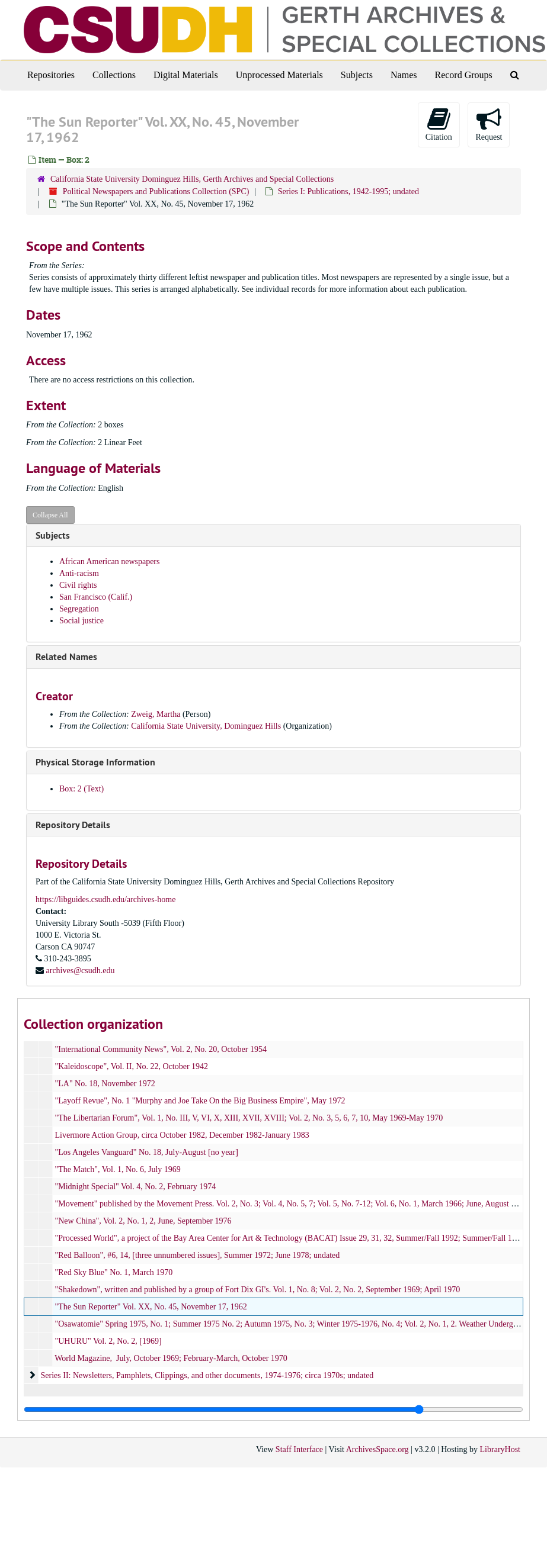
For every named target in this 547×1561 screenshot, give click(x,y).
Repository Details (73, 825)
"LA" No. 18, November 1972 (105, 1083)
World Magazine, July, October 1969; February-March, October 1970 (171, 1358)
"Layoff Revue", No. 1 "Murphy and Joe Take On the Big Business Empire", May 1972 (200, 1100)
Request (488, 124)
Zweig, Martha (155, 714)
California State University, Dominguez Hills (206, 726)
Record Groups (463, 75)
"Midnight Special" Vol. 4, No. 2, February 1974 (135, 1186)
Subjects (357, 75)
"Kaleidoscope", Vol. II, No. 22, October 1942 (132, 1066)
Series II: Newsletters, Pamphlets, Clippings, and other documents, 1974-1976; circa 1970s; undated (207, 1375)
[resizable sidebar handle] (273, 1409)
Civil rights (78, 585)
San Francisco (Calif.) (95, 597)
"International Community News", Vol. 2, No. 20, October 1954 (161, 1049)
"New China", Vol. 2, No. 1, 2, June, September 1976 (143, 1220)
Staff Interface (299, 1449)
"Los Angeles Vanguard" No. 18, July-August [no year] (146, 1152)
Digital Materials (185, 75)
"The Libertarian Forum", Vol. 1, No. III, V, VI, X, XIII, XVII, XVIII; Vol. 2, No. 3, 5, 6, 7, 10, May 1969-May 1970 (249, 1117)
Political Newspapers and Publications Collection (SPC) (156, 191)
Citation (439, 124)
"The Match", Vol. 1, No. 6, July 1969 (118, 1169)
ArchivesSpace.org (377, 1449)
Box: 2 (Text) (81, 788)
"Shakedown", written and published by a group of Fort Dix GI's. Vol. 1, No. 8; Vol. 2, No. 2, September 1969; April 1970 (257, 1289)
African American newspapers (109, 561)
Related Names (66, 657)
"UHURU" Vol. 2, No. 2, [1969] (108, 1341)
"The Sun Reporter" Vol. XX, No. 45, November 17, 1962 (151, 1306)
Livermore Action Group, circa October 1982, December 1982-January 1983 (182, 1135)
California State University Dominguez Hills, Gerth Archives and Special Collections (192, 179)
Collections (114, 75)
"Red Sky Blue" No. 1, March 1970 (114, 1272)
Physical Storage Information (95, 762)
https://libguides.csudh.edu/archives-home (105, 899)
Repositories (51, 75)
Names (404, 75)
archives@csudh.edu (80, 970)
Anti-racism (79, 573)
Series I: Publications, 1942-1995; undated (348, 191)
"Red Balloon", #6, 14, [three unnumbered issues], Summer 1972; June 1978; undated (197, 1255)
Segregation (79, 608)
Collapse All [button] (50, 515)
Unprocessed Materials (279, 75)
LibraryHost (500, 1449)
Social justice (81, 620)
